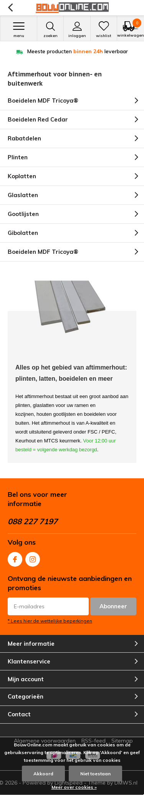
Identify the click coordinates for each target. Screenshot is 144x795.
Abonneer (113, 606)
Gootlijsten (23, 214)
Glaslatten (23, 195)
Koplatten (22, 176)
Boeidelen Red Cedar (38, 119)
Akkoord (43, 773)
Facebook (15, 557)
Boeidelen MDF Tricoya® (43, 100)
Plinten (18, 157)
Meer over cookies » (74, 787)
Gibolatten (23, 232)
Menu (18, 29)
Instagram (32, 557)
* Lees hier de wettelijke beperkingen (50, 621)
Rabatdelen (24, 138)
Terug (10, 7)
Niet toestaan (95, 773)
